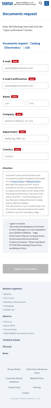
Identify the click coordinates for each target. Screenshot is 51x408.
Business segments (12, 288)
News (5, 353)
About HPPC (9, 325)
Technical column (11, 339)
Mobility (7, 294)
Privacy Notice (14, 369)
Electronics (9, 298)
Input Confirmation (25, 269)
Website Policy (33, 181)
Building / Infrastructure (15, 302)
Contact (25, 392)
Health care (9, 309)
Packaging (9, 305)
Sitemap (37, 387)
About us (7, 316)
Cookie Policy (14, 387)
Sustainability (10, 329)
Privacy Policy (18, 181)
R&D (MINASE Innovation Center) (19, 333)
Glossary (7, 346)
